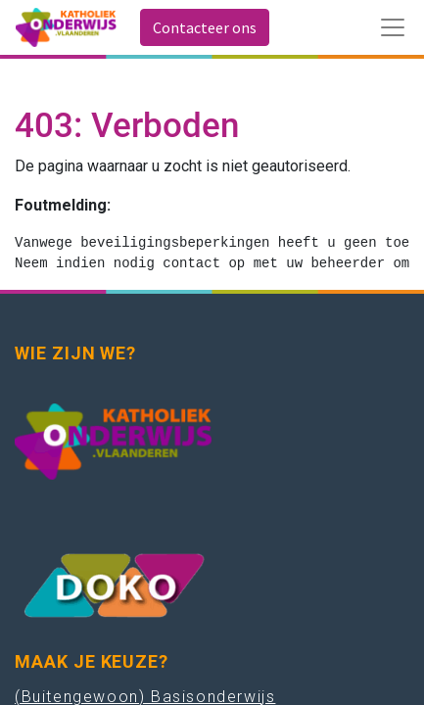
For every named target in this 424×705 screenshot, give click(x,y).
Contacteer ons (205, 27)
